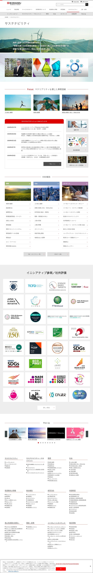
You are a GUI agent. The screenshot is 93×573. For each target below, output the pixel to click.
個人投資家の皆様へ (75, 494)
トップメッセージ (10, 462)
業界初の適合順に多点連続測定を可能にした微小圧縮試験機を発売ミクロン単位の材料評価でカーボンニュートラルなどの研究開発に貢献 (41, 149)
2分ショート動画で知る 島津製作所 (14, 528)
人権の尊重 (38, 225)
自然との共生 (10, 220)
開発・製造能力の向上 (41, 216)
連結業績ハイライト (32, 507)
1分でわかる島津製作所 (11, 526)
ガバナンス (66, 183)
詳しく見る (46, 407)
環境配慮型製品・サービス (13, 216)
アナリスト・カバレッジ (76, 536)
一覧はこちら (52, 164)
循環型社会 (9, 212)
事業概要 (29, 505)
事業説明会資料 (74, 503)
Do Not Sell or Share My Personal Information (67, 563)
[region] (46, 566)
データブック (73, 509)
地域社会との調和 (40, 237)
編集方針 (8, 465)
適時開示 (8, 496)
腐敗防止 (65, 242)
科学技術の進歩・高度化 (42, 212)
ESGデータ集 (58, 254)
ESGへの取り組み (53, 500)
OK (61, 569)
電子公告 (72, 539)
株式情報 (72, 523)
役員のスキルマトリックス (71, 216)
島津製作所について (41, 9)
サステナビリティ (72, 9)
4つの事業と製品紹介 (11, 530)
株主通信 (72, 512)
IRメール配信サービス (11, 500)
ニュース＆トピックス (11, 464)
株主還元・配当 (9, 536)
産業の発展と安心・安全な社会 (71, 112)
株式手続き (8, 537)
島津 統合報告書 (74, 507)
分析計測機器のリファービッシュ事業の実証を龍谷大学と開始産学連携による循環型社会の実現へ (39, 141)
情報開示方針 (9, 505)
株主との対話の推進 (69, 229)
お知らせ (8, 498)
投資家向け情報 (53, 9)
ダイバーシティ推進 (53, 501)
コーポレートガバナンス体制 (71, 212)
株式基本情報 (73, 526)
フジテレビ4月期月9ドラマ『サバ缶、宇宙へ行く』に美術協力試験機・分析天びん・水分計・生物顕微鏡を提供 (39, 156)
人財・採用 (84, 9)
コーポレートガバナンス (56, 523)
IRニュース (8, 494)
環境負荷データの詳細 (12, 233)
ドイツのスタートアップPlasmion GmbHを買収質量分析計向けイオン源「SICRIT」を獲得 (35, 128)
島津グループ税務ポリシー (71, 237)
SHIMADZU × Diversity (53, 439)
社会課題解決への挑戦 (15, 439)
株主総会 (72, 528)
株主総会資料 (73, 511)
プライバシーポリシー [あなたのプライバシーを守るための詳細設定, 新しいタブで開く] (13, 571)
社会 (36, 183)
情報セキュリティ (68, 246)
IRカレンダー (9, 501)
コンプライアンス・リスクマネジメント (74, 233)
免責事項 (8, 507)
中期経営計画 (30, 500)
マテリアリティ (31, 467)
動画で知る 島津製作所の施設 (13, 532)
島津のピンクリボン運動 (74, 439)
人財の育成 (38, 220)
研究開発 (63, 9)
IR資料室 (72, 490)
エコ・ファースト (11, 242)
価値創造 (29, 496)
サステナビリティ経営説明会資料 (78, 505)
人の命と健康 (9, 112)
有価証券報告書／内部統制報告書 (78, 500)
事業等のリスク (52, 505)
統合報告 (29, 490)
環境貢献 (8, 225)
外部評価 (72, 537)
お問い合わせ (85, 1)
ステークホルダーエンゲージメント (35, 472)
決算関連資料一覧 (74, 496)
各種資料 (8, 467)
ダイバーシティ (39, 229)
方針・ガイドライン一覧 (34, 254)
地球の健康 (36, 112)
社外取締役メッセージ (69, 220)
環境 (7, 183)
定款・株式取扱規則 (75, 534)
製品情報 (16, 9)
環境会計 (8, 237)
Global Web (76, 1)
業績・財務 (30, 523)
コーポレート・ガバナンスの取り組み (74, 225)
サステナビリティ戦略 (32, 501)
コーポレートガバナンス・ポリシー (73, 203)
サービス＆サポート (27, 9)
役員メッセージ (31, 503)
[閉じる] (90, 566)
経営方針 (51, 490)
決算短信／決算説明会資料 (76, 498)
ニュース (8, 9)
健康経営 (51, 503)
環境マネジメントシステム (13, 229)
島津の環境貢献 (32, 439)
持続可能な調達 (39, 233)
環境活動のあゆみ (11, 246)
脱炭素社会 (9, 208)
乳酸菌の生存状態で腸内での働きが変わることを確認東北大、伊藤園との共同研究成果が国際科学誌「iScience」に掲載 (40, 134)
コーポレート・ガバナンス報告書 (72, 208)
